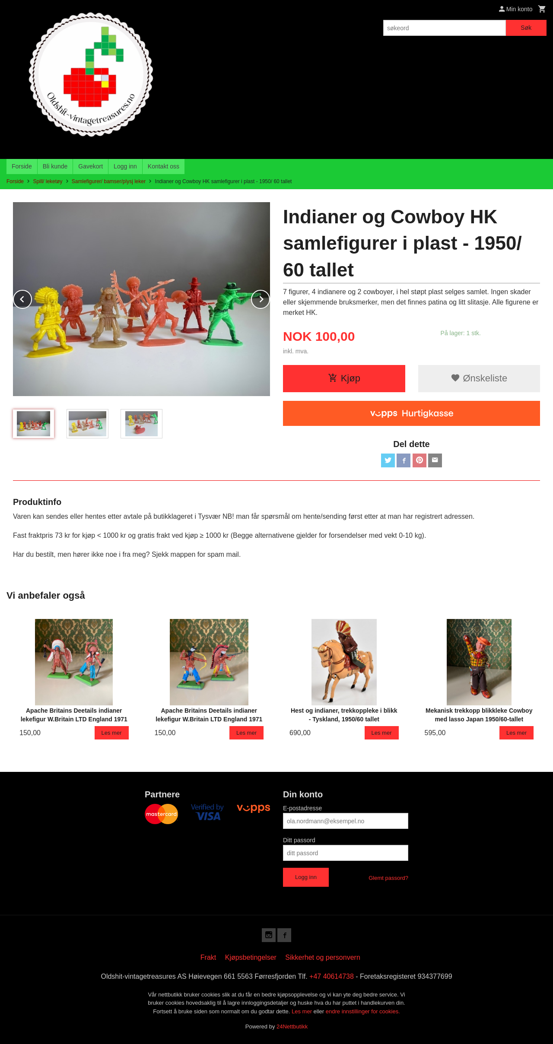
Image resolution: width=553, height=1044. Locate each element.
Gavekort (90, 166)
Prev (31, 297)
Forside (22, 166)
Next (269, 297)
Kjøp (344, 378)
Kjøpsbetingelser (250, 957)
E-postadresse (302, 808)
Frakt (208, 957)
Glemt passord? (388, 878)
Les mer (303, 1011)
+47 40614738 (331, 976)
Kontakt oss (163, 166)
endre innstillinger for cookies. (363, 1011)
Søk (526, 27)
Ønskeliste (479, 378)
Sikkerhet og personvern (322, 957)
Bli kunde (55, 166)
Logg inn (125, 166)
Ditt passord (299, 840)
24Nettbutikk (292, 1026)
